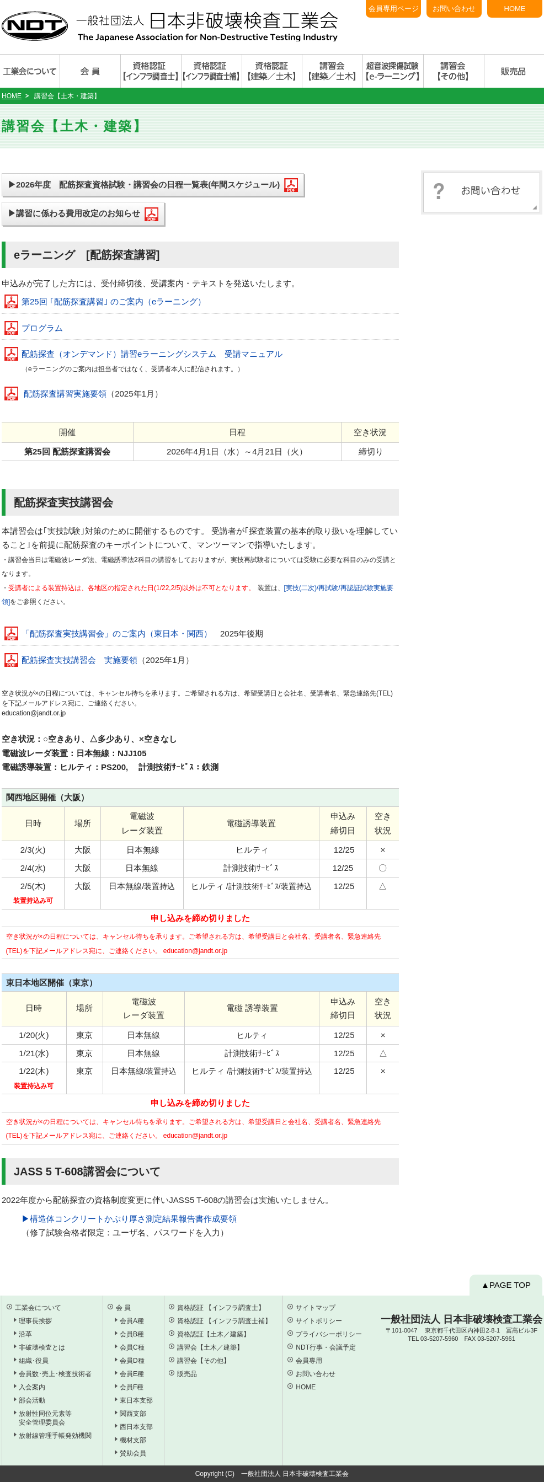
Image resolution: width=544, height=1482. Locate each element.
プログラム (42, 328)
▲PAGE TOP (506, 1285)
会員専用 (309, 1361)
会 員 (123, 1308)
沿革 (25, 1334)
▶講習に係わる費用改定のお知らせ (83, 214)
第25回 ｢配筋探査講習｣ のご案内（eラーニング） (114, 301)
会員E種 (132, 1374)
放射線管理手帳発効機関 (55, 1436)
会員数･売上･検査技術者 (55, 1374)
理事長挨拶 (35, 1321)
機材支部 (133, 1440)
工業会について (38, 1308)
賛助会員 (133, 1453)
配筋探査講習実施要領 (65, 393)
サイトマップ (315, 1308)
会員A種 (132, 1321)
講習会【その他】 (203, 1361)
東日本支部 (136, 1400)
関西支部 (133, 1413)
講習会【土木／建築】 (210, 1347)
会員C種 (132, 1347)
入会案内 (32, 1387)
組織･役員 (34, 1361)
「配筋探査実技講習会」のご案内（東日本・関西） (117, 633)
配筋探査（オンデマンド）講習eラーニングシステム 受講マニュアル (152, 354)
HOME (515, 8)
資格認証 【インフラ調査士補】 (224, 1321)
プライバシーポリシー (329, 1334)
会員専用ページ (394, 8)
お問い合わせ (454, 8)
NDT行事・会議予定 (326, 1347)
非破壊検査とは (42, 1347)
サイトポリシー (319, 1321)
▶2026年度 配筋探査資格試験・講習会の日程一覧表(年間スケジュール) (153, 185)
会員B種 (132, 1334)
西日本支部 (136, 1427)
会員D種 (132, 1361)
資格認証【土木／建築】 (213, 1334)
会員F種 (131, 1387)
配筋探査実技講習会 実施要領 (79, 660)
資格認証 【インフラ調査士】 (221, 1308)
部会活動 (32, 1400)
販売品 (187, 1374)
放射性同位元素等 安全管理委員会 (45, 1418)
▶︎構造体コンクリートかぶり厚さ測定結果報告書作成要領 (129, 1218)
